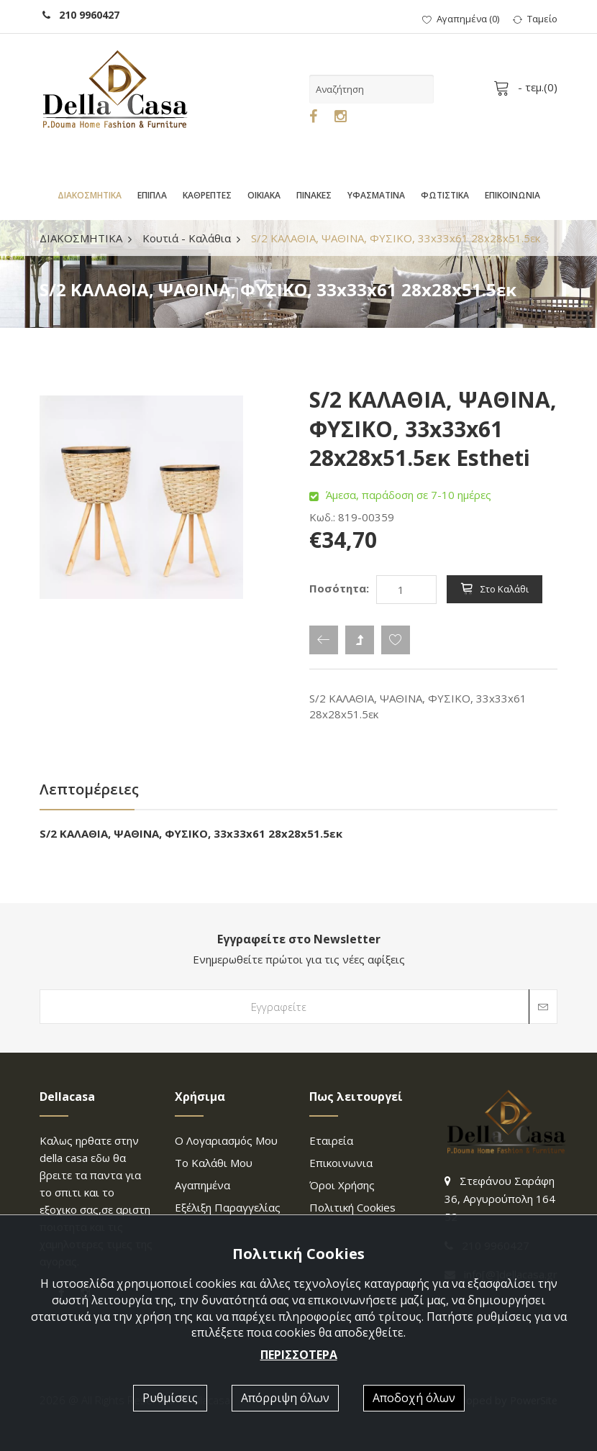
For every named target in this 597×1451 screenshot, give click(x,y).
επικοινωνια (341, 1162)
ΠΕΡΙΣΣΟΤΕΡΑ (298, 1355)
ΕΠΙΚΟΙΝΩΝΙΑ (512, 195)
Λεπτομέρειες (89, 789)
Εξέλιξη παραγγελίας (228, 1207)
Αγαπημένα (202, 1185)
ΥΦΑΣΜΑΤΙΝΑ (376, 195)
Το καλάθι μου (213, 1162)
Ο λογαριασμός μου (226, 1140)
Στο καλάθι (494, 588)
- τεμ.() (527, 87)
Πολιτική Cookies (352, 1207)
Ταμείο (535, 18)
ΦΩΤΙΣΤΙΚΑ (445, 195)
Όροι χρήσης (342, 1185)
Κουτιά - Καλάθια (186, 238)
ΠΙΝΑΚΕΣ (314, 195)
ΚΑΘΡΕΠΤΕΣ (207, 195)
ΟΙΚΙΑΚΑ (264, 195)
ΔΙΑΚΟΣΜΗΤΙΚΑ (90, 195)
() (460, 18)
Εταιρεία (331, 1140)
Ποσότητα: (339, 588)
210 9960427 (80, 15)
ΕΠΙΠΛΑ (152, 195)
